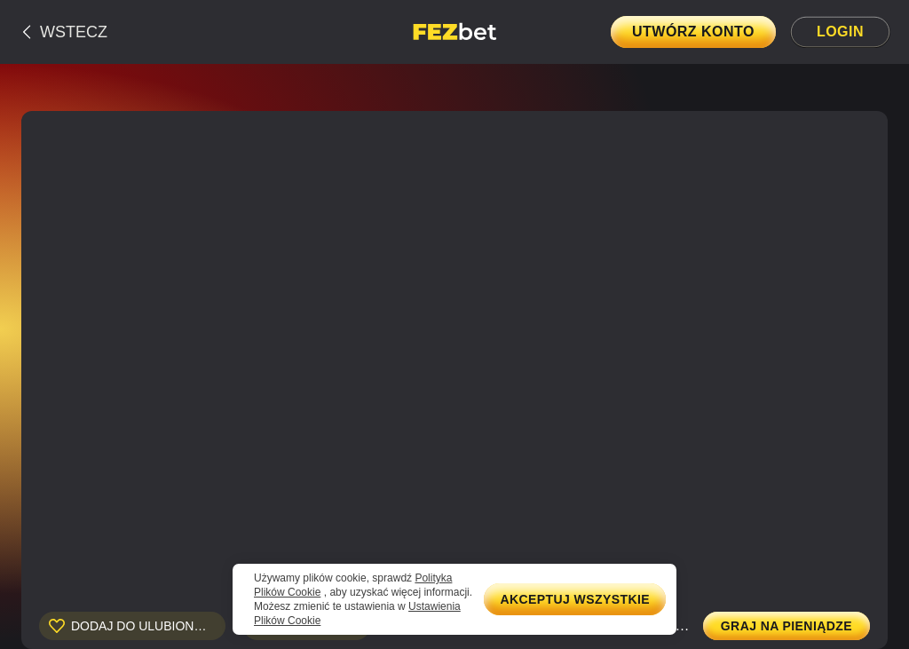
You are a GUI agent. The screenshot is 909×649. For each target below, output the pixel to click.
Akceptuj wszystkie (575, 599)
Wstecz (73, 32)
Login (840, 31)
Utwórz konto (693, 31)
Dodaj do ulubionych (145, 626)
